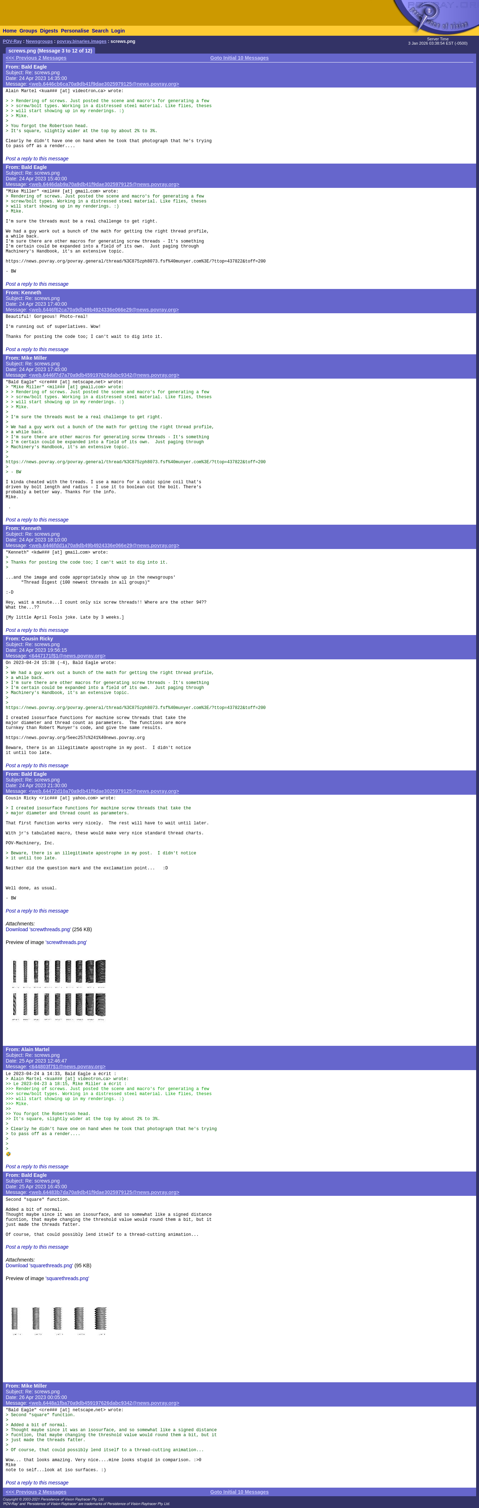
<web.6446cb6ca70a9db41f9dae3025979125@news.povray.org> (104, 84)
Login (118, 31)
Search (100, 31)
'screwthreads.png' (66, 942)
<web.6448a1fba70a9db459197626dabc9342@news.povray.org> (104, 1403)
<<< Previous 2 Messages (36, 58)
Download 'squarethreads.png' (39, 1265)
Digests (49, 31)
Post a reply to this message (37, 158)
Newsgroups (39, 41)
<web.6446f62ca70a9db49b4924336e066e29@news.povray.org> (104, 310)
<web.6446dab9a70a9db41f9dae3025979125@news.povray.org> (104, 184)
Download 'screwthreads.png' (38, 929)
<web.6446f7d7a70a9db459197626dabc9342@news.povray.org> (104, 375)
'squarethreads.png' (67, 1278)
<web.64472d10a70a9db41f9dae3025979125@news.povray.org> (104, 791)
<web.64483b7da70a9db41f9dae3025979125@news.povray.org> (104, 1192)
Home (10, 31)
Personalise (75, 31)
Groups (28, 31)
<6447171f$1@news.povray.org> (67, 656)
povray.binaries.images (82, 41)
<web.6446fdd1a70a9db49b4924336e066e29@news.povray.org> (104, 545)
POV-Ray (12, 41)
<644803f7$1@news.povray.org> (67, 1066)
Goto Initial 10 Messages (239, 58)
